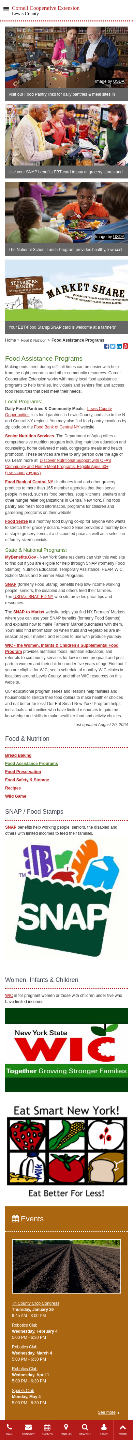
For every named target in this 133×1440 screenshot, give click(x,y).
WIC (9, 995)
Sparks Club (23, 1390)
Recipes (13, 788)
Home (10, 340)
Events (28, 1219)
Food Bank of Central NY (56, 427)
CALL (9, 1430)
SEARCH (85, 1430)
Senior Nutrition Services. (30, 436)
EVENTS (47, 1430)
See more (107, 1412)
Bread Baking (18, 755)
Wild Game (15, 796)
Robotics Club (25, 1325)
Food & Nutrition (33, 340)
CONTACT (28, 1430)
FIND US (66, 1430)
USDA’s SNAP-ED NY (33, 596)
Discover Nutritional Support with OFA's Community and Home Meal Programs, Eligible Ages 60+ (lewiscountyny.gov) (58, 466)
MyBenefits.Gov (20, 557)
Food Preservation (23, 771)
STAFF (104, 1430)
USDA (118, 81)
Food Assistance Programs (31, 763)
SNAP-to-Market (29, 612)
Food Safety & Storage (27, 780)
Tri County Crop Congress (35, 1303)
